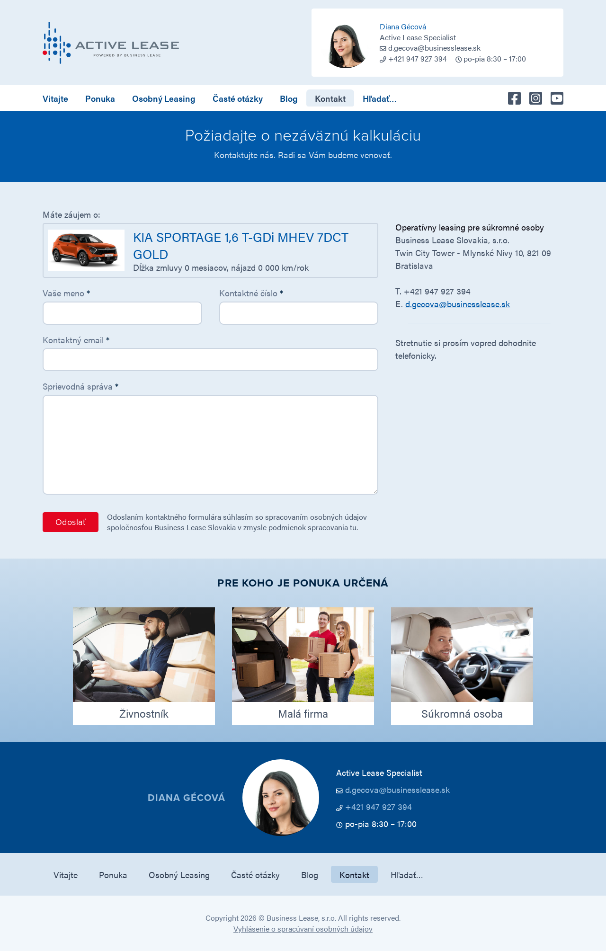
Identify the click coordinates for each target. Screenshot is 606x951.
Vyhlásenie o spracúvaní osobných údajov (303, 928)
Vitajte (55, 98)
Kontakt (330, 98)
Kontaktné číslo (251, 293)
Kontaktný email (76, 340)
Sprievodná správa (80, 386)
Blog (289, 98)
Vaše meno (66, 293)
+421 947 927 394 (378, 806)
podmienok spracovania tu (312, 527)
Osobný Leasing (164, 98)
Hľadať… (380, 98)
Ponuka (100, 98)
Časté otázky (238, 98)
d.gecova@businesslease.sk (434, 47)
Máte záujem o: (71, 214)
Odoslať (70, 522)
